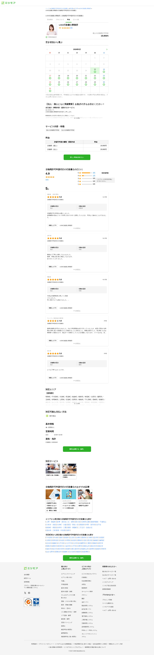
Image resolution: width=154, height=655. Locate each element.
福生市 (48, 549)
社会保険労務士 (86, 581)
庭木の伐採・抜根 (66, 591)
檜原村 (78, 552)
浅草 (68, 530)
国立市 (100, 546)
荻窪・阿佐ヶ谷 (73, 524)
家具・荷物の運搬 (66, 605)
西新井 (82, 524)
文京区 (72, 537)
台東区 (78, 537)
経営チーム (27, 578)
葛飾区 (54, 543)
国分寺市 (94, 546)
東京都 (71, 8)
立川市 (76, 8)
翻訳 (83, 598)
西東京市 (58, 552)
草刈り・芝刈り (66, 608)
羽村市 (103, 549)
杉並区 (74, 540)
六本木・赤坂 (51, 524)
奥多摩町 (85, 552)
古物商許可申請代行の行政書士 (59, 8)
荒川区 (90, 540)
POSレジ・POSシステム (89, 630)
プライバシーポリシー (46, 644)
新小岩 (77, 522)
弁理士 (84, 584)
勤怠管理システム (87, 605)
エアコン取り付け (66, 577)
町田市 (60, 546)
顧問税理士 (64, 633)
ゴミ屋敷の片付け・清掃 (68, 612)
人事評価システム (87, 619)
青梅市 (94, 543)
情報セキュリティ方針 (116, 644)
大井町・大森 (61, 524)
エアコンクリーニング (68, 574)
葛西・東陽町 (72, 527)
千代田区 (49, 537)
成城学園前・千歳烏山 (98, 522)
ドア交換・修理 (66, 615)
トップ (47, 8)
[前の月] (47, 49)
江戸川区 (61, 543)
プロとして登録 (107, 599)
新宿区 (66, 537)
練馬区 (102, 540)
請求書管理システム (88, 627)
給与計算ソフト (86, 609)
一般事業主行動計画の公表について (95, 647)
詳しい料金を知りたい (77, 157)
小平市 (74, 546)
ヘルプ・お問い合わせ (109, 578)
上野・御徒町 (51, 522)
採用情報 (26, 582)
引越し (63, 581)
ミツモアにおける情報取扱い (64, 644)
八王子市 (69, 543)
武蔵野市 (82, 543)
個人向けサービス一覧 (109, 571)
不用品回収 (64, 584)
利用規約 (34, 644)
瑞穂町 (65, 552)
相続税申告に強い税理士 (68, 636)
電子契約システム (87, 616)
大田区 (48, 540)
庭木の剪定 (64, 588)
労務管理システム (87, 623)
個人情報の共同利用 (56, 647)
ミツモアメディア (107, 582)
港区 (61, 537)
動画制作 (84, 588)
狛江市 (54, 549)
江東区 (90, 537)
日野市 (79, 546)
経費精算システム (87, 612)
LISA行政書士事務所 (85, 8)
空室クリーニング (66, 622)
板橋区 (96, 540)
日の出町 (72, 552)
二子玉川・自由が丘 (85, 527)
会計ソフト (85, 602)
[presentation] (50, 19)
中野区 (68, 540)
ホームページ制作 (87, 591)
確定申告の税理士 (66, 629)
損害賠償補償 (106, 589)
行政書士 (84, 577)
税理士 (63, 626)
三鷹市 (89, 543)
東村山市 (86, 546)
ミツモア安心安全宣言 (109, 585)
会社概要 (26, 574)
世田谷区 (55, 540)
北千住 (98, 524)
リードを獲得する (107, 603)
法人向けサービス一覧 (109, 575)
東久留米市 (75, 549)
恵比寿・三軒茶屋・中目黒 (55, 530)
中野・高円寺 (90, 524)
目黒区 (102, 537)
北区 (85, 540)
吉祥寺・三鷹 (61, 527)
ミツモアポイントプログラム (73, 647)
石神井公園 (85, 522)
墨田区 (84, 537)
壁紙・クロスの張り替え (68, 601)
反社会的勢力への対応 (100, 644)
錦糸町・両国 (51, 527)
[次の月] (106, 49)
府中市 (100, 543)
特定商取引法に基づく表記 (83, 644)
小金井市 (67, 546)
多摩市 (92, 549)
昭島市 (48, 546)
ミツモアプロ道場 (107, 607)
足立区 (48, 543)
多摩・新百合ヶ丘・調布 (65, 522)
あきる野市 (50, 552)
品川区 (96, 537)
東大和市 (61, 549)
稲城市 (98, 549)
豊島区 (79, 540)
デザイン (84, 595)
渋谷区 (62, 540)
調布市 (54, 546)
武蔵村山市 (84, 549)
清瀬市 (68, 549)
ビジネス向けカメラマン (89, 574)
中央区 (56, 537)
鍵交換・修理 (65, 619)
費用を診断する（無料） (77, 449)
